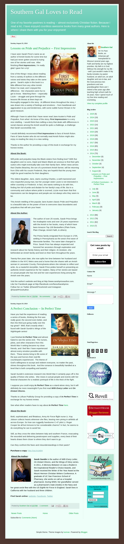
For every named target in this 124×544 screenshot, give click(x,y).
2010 (92, 226)
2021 (92, 128)
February (96, 207)
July (94, 189)
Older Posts (73, 513)
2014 (92, 153)
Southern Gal (107, 47)
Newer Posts (16, 513)
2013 (92, 215)
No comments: (45, 296)
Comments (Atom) (29, 518)
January (95, 210)
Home (45, 513)
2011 (92, 222)
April (94, 200)
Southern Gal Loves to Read (46, 11)
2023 (92, 121)
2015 (92, 150)
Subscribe (100, 261)
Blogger (84, 532)
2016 (92, 146)
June (94, 192)
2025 (92, 114)
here (66, 405)
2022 (92, 125)
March (95, 203)
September (97, 167)
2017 (92, 143)
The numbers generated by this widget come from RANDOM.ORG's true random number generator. (97, 499)
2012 (92, 218)
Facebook (41, 496)
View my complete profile (97, 103)
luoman (67, 532)
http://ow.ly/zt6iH (35, 451)
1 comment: (44, 506)
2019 (92, 135)
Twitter (50, 496)
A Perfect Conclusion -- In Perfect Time (36, 308)
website (32, 496)
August (95, 171)
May (94, 196)
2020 (92, 132)
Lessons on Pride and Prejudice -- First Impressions (43, 48)
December (96, 157)
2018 (92, 139)
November (96, 160)
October (95, 164)
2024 (92, 117)
